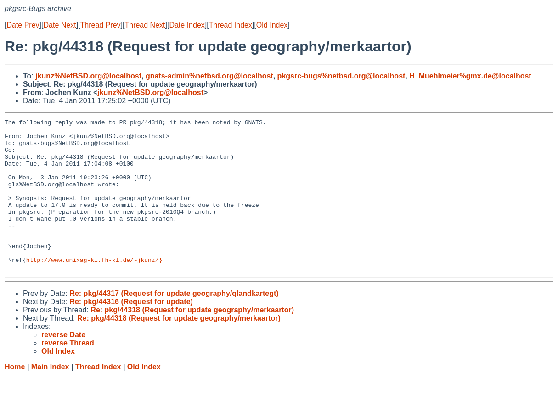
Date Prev (22, 25)
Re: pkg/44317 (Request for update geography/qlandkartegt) (173, 324)
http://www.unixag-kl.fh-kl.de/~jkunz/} (94, 288)
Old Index (271, 25)
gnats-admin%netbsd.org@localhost (209, 76)
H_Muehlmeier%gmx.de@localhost (470, 76)
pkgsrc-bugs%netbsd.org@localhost (341, 76)
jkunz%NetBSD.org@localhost (88, 76)
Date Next (59, 25)
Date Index (186, 25)
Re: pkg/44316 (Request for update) (131, 332)
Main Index (50, 397)
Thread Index (230, 25)
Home (15, 397)
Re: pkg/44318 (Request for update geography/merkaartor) (192, 340)
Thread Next (144, 25)
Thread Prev (100, 25)
